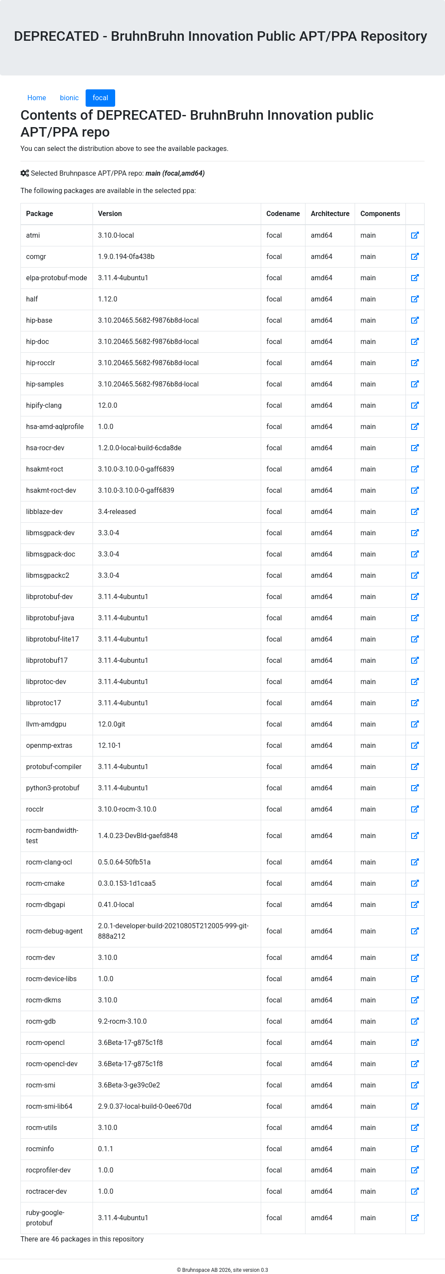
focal (100, 98)
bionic (69, 98)
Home (36, 98)
